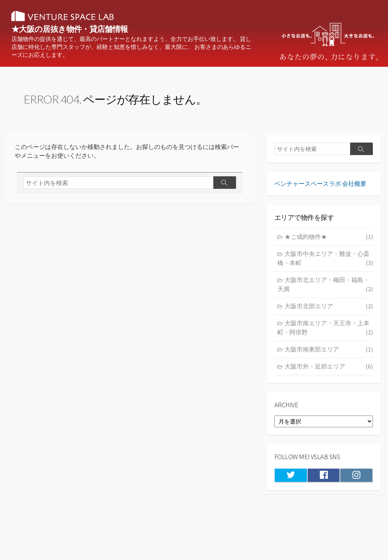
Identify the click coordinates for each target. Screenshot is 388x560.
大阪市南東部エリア (329, 355)
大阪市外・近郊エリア (329, 372)
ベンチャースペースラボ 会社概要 (320, 189)
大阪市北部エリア (329, 312)
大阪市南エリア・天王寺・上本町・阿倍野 (325, 334)
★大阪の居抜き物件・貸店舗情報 (94, 29)
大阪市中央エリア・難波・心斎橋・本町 (325, 264)
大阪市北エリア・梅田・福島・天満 (325, 291)
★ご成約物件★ (329, 242)
